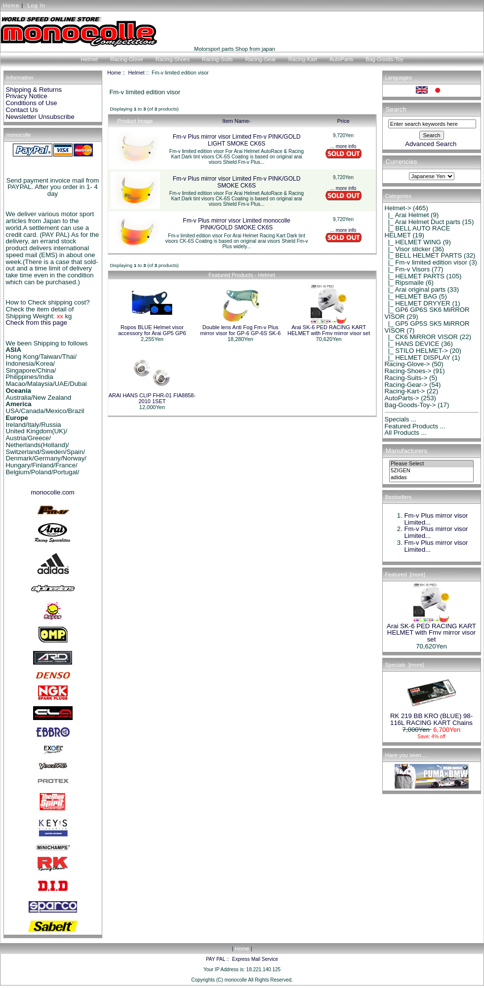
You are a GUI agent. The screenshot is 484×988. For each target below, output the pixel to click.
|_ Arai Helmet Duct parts (423, 222)
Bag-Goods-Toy (384, 59)
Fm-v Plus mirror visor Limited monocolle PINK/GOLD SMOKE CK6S (236, 224)
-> (398, 208)
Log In (36, 5)
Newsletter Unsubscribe (40, 116)
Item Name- (236, 121)
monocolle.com (53, 492)
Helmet (136, 73)
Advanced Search (430, 144)
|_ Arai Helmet (407, 215)
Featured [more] (405, 574)
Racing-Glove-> (407, 364)
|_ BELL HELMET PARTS (423, 255)
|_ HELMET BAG (411, 296)
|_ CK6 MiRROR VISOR (421, 337)
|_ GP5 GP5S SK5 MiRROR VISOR (427, 327)
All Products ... (406, 432)
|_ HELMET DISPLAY (417, 357)
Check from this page (37, 322)
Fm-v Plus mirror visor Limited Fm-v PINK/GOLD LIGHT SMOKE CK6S (237, 140)
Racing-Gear (260, 59)
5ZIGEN (431, 470)
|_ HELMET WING (413, 242)
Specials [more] (404, 665)
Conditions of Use (31, 103)
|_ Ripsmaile (404, 282)
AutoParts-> (402, 398)
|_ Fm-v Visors (407, 269)
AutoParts (341, 59)
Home (11, 5)
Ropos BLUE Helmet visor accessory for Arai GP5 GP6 (152, 330)
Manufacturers (406, 451)
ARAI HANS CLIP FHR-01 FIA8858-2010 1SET (152, 398)
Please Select (431, 463)
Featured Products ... (415, 426)
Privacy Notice (26, 96)
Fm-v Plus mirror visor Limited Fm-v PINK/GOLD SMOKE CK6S (237, 182)
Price (343, 121)
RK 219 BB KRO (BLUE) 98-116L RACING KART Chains (431, 716)
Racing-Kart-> (405, 391)
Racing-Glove (126, 59)
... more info (343, 146)
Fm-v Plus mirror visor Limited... (436, 519)
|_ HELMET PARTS (414, 276)
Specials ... (401, 419)
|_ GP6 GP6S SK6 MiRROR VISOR (427, 313)
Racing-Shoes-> (408, 371)
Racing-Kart (302, 59)
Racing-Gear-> (406, 384)
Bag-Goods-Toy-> (410, 405)
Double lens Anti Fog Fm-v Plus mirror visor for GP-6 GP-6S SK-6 (240, 330)
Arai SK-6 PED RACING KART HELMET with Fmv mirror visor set (328, 330)
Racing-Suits (217, 59)
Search (396, 109)
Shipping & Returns (34, 89)
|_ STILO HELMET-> (416, 350)
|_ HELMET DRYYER (417, 303)
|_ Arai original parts (415, 289)
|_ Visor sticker (408, 249)
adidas (431, 477)
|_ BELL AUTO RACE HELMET (417, 232)
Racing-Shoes (173, 59)
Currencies (401, 162)
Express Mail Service (255, 959)
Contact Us (22, 110)
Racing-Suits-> (406, 377)
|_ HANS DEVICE (412, 343)
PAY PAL (215, 959)
